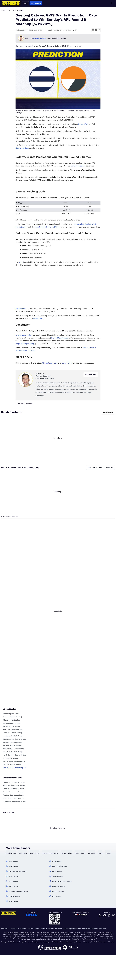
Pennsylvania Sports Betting (14, 761)
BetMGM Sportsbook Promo (13, 798)
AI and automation (24, 335)
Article (21, 10)
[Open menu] (111, 3)
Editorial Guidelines (90, 928)
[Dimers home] (11, 3)
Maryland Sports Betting (12, 736)
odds (100, 853)
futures (91, 853)
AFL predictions (78, 166)
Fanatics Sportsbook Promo (13, 782)
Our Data (102, 928)
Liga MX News (58, 886)
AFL (9, 10)
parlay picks (67, 363)
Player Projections (50, 853)
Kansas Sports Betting (11, 726)
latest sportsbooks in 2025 (46, 227)
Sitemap (58, 928)
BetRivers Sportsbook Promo (14, 785)
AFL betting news (49, 363)
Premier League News (18, 891)
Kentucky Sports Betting (12, 729)
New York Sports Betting (12, 752)
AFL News (56, 896)
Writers (23, 928)
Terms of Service (47, 928)
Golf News (13, 881)
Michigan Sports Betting (12, 742)
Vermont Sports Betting (12, 764)
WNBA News (14, 896)
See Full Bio (90, 374)
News (14, 10)
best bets (22, 853)
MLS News (13, 886)
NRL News (13, 901)
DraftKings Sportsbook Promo (14, 801)
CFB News (56, 861)
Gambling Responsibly (72, 928)
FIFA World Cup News (61, 881)
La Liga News (58, 891)
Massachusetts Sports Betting (14, 739)
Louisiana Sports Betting (12, 733)
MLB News (57, 871)
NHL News (13, 876)
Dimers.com (21, 309)
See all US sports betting (14, 768)
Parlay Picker (66, 853)
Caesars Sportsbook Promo (13, 789)
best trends (80, 853)
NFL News (13, 861)
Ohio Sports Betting (10, 758)
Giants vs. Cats (22, 148)
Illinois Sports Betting (11, 720)
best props (34, 853)
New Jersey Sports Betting (13, 748)
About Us (4, 928)
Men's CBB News (59, 866)
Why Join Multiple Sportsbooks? (100, 467)
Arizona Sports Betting (12, 714)
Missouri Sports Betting (12, 745)
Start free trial (36, 3)
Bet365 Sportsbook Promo (13, 792)
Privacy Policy (33, 928)
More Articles (108, 412)
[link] (100, 915)
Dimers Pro (83, 124)
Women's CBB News (17, 871)
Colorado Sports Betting (12, 717)
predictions (11, 853)
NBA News (13, 866)
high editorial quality (60, 338)
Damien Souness (39, 38)
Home (3, 10)
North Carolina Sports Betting (14, 755)
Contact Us (14, 928)
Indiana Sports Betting (12, 723)
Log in (25, 3)
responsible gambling (25, 343)
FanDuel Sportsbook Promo (13, 795)
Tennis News (57, 876)
